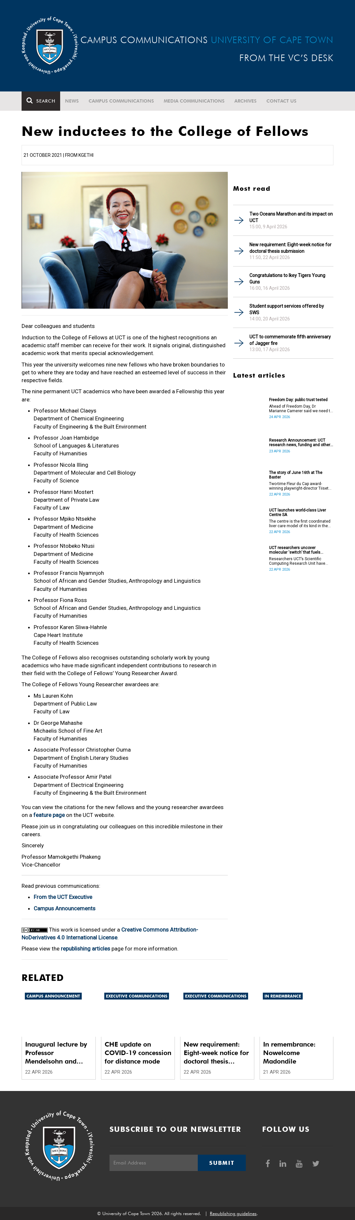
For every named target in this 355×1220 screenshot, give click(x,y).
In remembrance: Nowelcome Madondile (289, 1052)
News (72, 101)
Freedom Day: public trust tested (298, 400)
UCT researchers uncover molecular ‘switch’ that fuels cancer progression (294, 550)
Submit (221, 1163)
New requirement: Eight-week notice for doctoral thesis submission (290, 248)
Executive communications (136, 996)
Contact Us (281, 101)
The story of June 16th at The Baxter (295, 475)
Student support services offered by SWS (286, 309)
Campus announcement (53, 996)
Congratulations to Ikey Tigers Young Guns (287, 279)
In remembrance (282, 996)
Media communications (194, 101)
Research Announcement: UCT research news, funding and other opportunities (299, 442)
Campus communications (121, 101)
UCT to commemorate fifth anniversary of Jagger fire (290, 340)
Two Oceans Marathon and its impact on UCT (291, 217)
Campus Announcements (64, 908)
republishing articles (85, 948)
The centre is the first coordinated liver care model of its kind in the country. (299, 523)
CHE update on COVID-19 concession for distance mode (138, 1052)
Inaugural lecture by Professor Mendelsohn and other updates (56, 1052)
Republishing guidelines (233, 1213)
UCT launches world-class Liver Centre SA (297, 512)
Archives (245, 101)
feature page (49, 815)
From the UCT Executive (63, 897)
